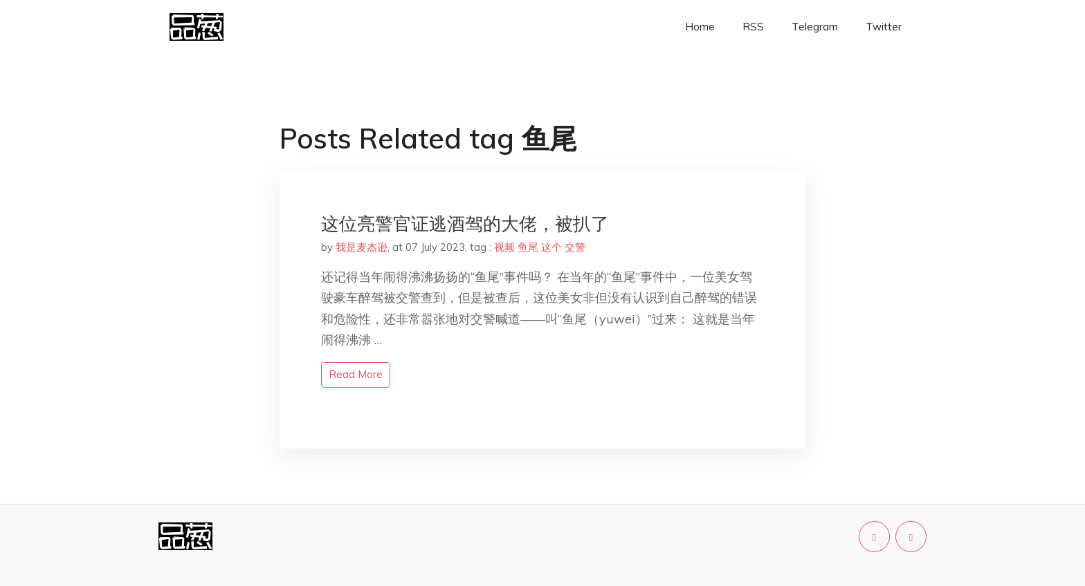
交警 (575, 247)
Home (700, 26)
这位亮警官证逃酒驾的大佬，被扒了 (465, 223)
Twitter (884, 26)
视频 (504, 247)
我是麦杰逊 (362, 247)
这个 (551, 247)
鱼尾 (528, 247)
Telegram (815, 26)
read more (356, 374)
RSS (753, 26)
